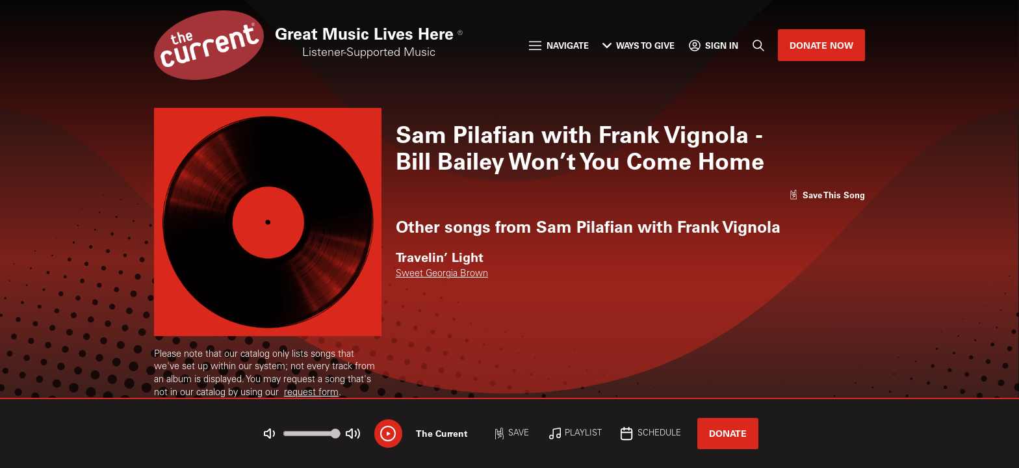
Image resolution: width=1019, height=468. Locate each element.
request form (311, 393)
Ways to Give (638, 45)
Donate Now (821, 45)
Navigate (558, 45)
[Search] (757, 45)
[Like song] (827, 195)
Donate (728, 433)
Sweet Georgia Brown (442, 274)
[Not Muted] (269, 434)
